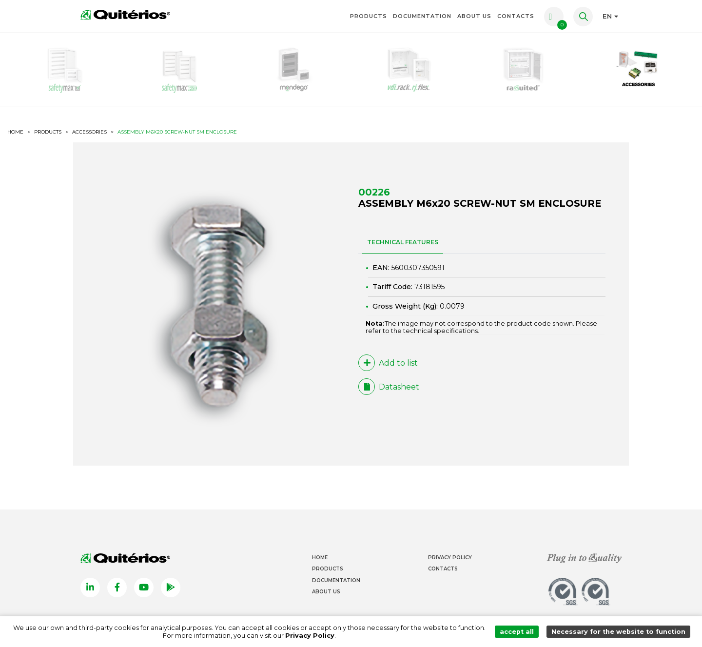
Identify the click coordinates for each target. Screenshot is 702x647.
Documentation (422, 16)
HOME (15, 132)
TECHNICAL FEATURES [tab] (402, 242)
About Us (474, 16)
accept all (517, 631)
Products (368, 16)
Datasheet (388, 386)
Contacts (515, 16)
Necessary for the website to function (618, 631)
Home (320, 557)
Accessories (89, 132)
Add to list (388, 362)
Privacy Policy (450, 557)
